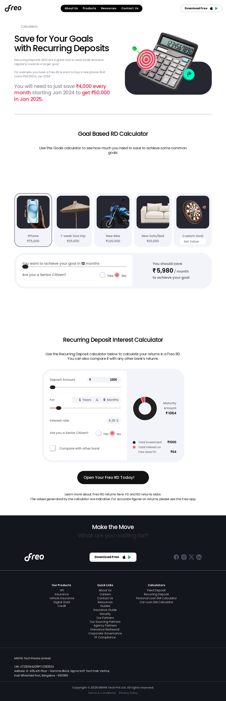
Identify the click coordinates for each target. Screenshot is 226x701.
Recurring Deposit (156, 594)
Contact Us (105, 598)
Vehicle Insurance (61, 598)
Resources (105, 602)
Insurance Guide (105, 610)
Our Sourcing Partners (105, 622)
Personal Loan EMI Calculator (156, 598)
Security (105, 614)
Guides (105, 606)
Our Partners (105, 618)
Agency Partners (105, 625)
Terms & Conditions (102, 693)
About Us (105, 590)
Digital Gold (62, 602)
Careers (105, 594)
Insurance (62, 594)
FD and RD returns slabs (143, 494)
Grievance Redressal (105, 629)
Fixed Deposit (156, 590)
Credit (61, 606)
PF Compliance (105, 637)
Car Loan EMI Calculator (156, 602)
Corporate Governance (105, 633)
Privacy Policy (128, 693)
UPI (62, 590)
